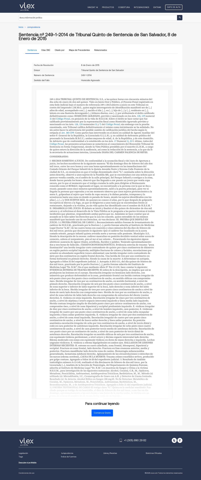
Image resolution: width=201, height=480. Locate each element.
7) (100, 124)
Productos (108, 7)
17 (115, 141)
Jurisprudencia (67, 453)
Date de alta (173, 7)
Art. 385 (65, 132)
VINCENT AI (92, 7)
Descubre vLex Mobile (27, 463)
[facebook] (179, 440)
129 (143, 115)
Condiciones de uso (26, 473)
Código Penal (63, 118)
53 (131, 141)
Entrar (157, 7)
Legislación (23, 453)
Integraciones (141, 7)
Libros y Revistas (110, 453)
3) (51, 118)
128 (138, 115)
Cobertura (124, 7)
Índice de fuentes (68, 457)
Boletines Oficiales (154, 453)
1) (128, 141)
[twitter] (174, 440)
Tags (21, 457)
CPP (72, 132)
